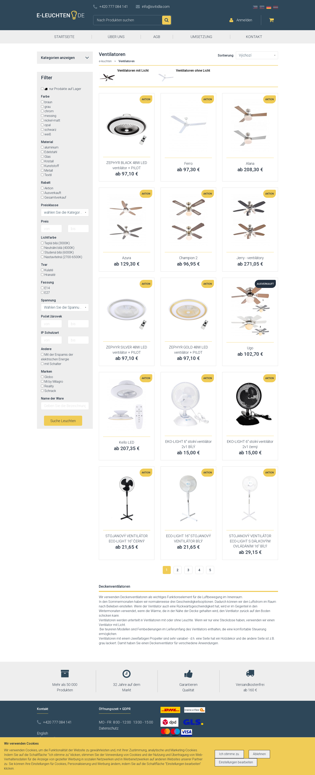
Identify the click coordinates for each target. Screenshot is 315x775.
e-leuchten (105, 61)
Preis (45, 221)
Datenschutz (109, 728)
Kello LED (126, 442)
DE (268, 7)
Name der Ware (52, 398)
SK (262, 7)
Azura (126, 258)
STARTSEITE (64, 37)
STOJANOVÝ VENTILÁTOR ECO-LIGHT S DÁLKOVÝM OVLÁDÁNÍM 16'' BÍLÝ (250, 541)
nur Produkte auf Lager (61, 89)
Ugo (250, 348)
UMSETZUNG (201, 37)
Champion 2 (188, 258)
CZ (255, 7)
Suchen (166, 20)
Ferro (188, 163)
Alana (250, 163)
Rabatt (45, 182)
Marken (46, 371)
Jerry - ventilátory (250, 258)
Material (47, 142)
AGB (156, 37)
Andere (46, 349)
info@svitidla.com (156, 6)
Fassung (47, 282)
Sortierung (225, 55)
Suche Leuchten (63, 421)
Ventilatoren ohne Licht (193, 70)
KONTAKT (254, 37)
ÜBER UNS (116, 37)
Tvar (44, 265)
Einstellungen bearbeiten (236, 762)
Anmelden (244, 20)
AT (275, 7)
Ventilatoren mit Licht (133, 70)
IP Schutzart (50, 333)
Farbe (45, 96)
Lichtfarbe (48, 237)
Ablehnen (259, 754)
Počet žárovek (51, 316)
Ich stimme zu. (229, 754)
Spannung (48, 300)
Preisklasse (49, 205)
